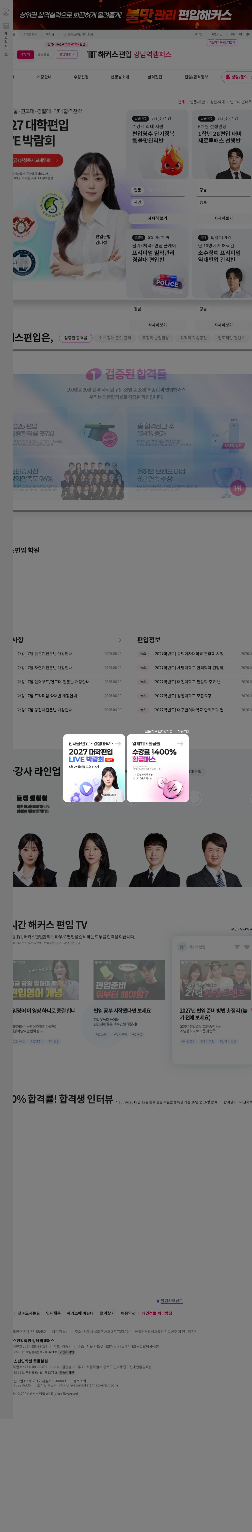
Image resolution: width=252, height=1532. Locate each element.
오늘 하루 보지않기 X (158, 732)
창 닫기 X (183, 732)
